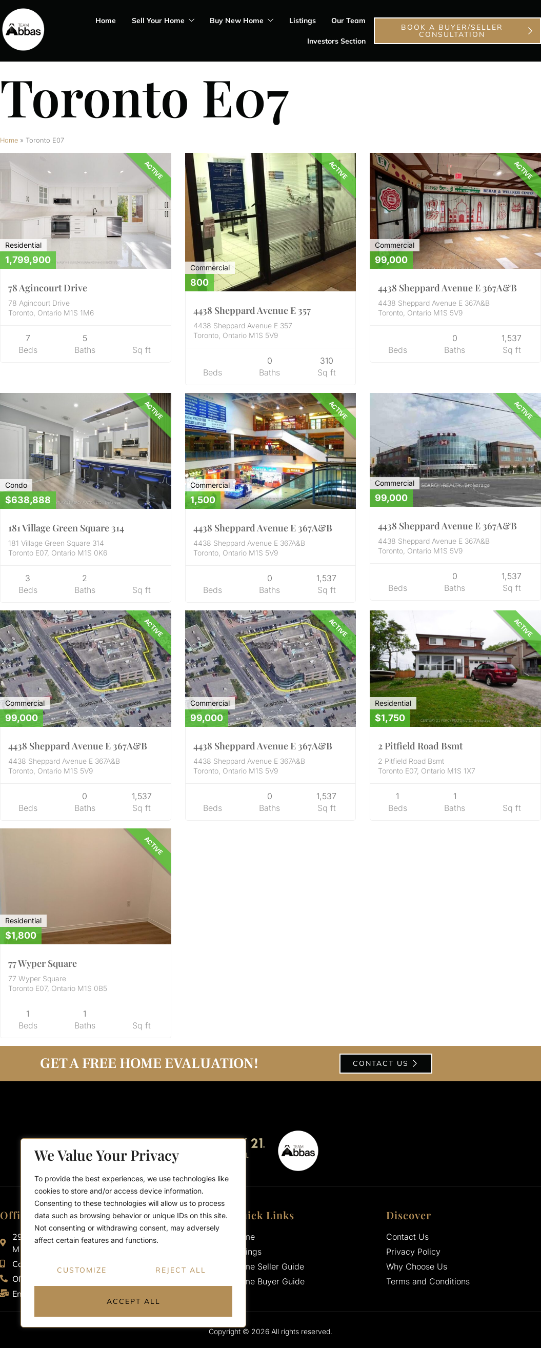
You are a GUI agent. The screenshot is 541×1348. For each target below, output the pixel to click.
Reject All (180, 1270)
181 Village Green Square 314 (66, 528)
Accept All (134, 1301)
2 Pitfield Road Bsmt (420, 746)
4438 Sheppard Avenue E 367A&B (447, 288)
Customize (82, 1270)
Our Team (349, 20)
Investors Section (337, 41)
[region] (133, 1233)
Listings (303, 20)
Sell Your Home (164, 20)
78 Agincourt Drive (47, 288)
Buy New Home (242, 20)
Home (107, 20)
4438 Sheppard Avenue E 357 (252, 310)
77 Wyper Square (42, 963)
